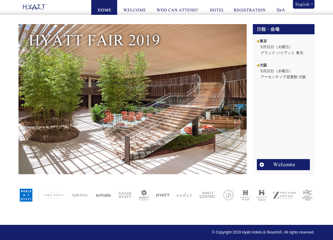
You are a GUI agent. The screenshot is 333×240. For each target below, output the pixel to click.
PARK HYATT (54, 195)
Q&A (281, 7)
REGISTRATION (250, 7)
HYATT (33, 7)
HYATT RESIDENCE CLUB (304, 195)
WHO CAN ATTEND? (177, 7)
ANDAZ (182, 195)
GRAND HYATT (123, 195)
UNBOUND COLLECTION (227, 195)
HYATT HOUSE (260, 195)
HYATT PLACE (244, 195)
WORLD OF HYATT (26, 195)
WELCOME (134, 7)
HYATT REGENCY (142, 195)
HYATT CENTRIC (206, 195)
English (303, 4)
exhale (102, 195)
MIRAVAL (79, 195)
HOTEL (216, 7)
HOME (104, 7)
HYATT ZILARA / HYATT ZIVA (282, 195)
